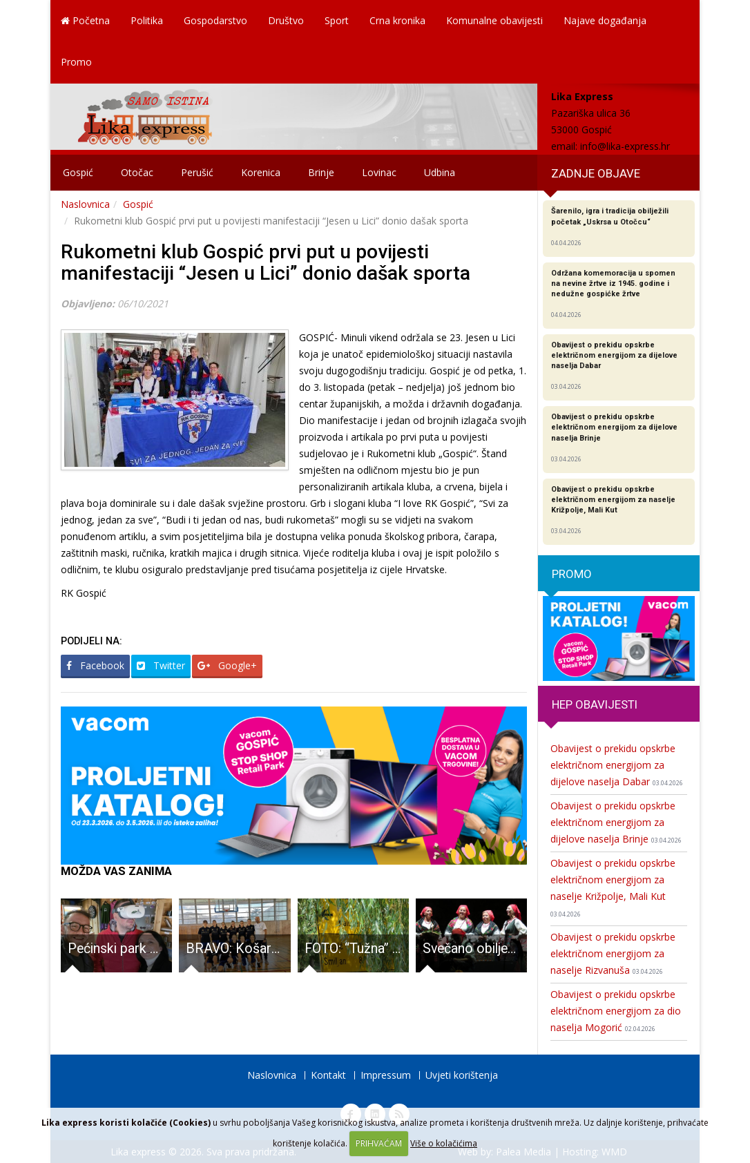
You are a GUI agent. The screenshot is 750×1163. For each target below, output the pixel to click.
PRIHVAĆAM (379, 1143)
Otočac (137, 172)
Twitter (161, 665)
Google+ (227, 665)
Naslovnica (85, 204)
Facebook (95, 665)
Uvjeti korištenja (461, 1075)
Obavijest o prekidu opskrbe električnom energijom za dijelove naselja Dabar (616, 765)
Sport (337, 20)
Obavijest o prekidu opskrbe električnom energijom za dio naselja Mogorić (615, 1011)
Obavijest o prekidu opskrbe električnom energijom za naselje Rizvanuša (612, 953)
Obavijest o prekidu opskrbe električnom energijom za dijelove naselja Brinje (616, 822)
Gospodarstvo (215, 20)
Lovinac (379, 172)
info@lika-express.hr (625, 146)
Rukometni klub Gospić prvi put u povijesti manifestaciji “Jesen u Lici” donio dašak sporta (265, 262)
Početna (85, 20)
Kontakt (328, 1075)
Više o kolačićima (443, 1143)
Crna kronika (397, 20)
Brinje (321, 172)
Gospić (78, 172)
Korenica (260, 172)
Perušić (197, 172)
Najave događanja (605, 20)
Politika (147, 20)
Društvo (286, 20)
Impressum (385, 1075)
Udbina (439, 172)
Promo (76, 61)
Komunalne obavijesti (494, 20)
